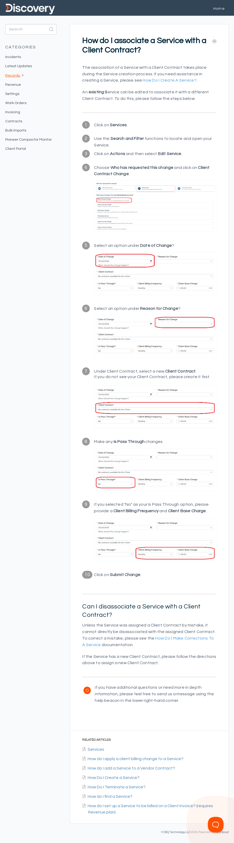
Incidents (13, 57)
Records (15, 75)
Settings (12, 94)
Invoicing (12, 112)
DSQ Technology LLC (177, 832)
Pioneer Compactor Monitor (28, 139)
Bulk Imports (15, 130)
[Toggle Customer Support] (216, 825)
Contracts (13, 121)
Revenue (13, 85)
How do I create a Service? (170, 80)
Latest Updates (18, 66)
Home (219, 8)
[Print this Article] (214, 42)
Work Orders (15, 103)
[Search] (31, 29)
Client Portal (15, 149)
